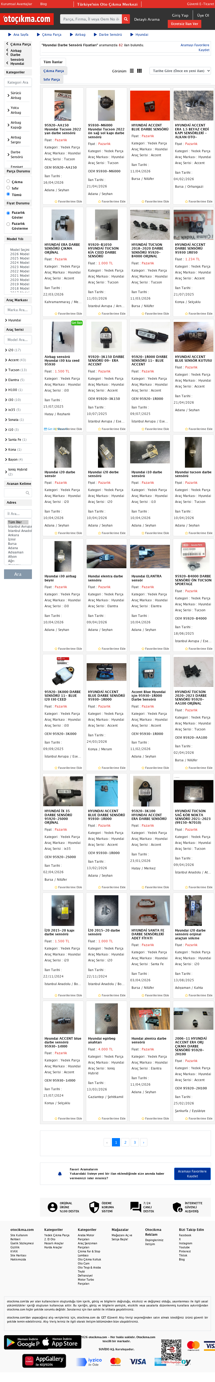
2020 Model (18, 280)
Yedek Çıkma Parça (57, 1235)
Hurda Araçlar (53, 1247)
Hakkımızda (18, 1259)
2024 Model (18, 263)
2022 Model (18, 271)
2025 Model (18, 258)
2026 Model (18, 254)
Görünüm (119, 71)
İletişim (150, 1244)
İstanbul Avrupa (18, 526)
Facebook (185, 1235)
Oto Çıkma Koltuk (89, 1259)
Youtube (184, 1247)
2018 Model (18, 288)
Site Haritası (18, 1255)
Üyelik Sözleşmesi (22, 1243)
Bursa (18, 544)
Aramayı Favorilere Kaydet (192, 1173)
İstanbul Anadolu (18, 531)
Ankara (18, 535)
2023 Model (18, 267)
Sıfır (15, 188)
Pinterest (185, 1251)
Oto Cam (83, 1263)
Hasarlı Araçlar (54, 1243)
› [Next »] (143, 1142)
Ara (17, 574)
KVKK (14, 1251)
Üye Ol (203, 15)
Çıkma (17, 182)
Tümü (16, 195)
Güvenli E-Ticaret (200, 4)
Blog (43, 4)
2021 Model (18, 275)
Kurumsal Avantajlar (16, 4)
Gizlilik (15, 1247)
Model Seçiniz (18, 250)
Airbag (77, 35)
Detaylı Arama (147, 19)
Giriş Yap (180, 15)
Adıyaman (18, 552)
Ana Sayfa (18, 35)
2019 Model (18, 284)
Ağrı (18, 561)
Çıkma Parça (49, 35)
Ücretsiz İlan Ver (184, 24)
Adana (18, 548)
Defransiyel (85, 1275)
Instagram (185, 1243)
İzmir (18, 539)
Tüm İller (18, 522)
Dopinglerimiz (154, 1240)
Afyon (18, 557)
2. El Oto (49, 1239)
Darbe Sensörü (108, 35)
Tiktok (183, 1255)
